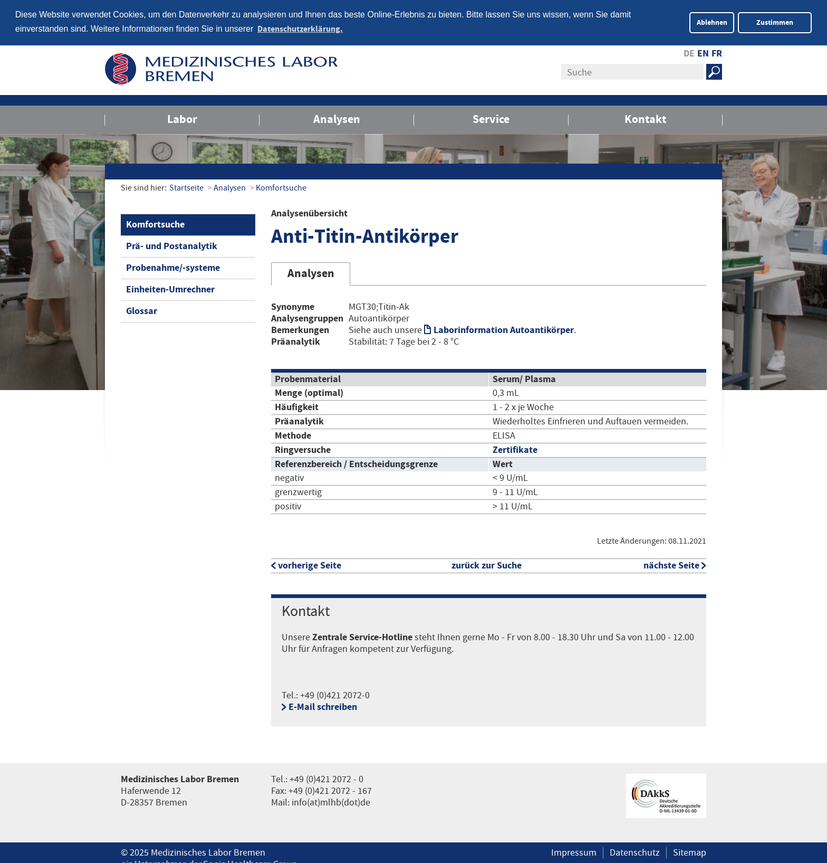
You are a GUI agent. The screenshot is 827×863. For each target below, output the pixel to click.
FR (716, 52)
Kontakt (645, 118)
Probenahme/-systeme (173, 266)
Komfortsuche (281, 186)
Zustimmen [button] (774, 22)
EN (703, 52)
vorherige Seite (309, 564)
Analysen (336, 118)
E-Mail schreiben (323, 706)
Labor (182, 118)
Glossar (141, 309)
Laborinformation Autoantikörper (504, 329)
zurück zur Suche (486, 564)
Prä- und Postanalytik (171, 244)
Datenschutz (635, 852)
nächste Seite (671, 564)
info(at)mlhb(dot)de (331, 801)
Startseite (186, 186)
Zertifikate (515, 449)
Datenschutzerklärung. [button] (300, 29)
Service (491, 118)
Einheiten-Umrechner (170, 288)
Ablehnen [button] (712, 22)
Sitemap (689, 852)
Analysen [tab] (310, 272)
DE (689, 52)
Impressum (574, 852)
